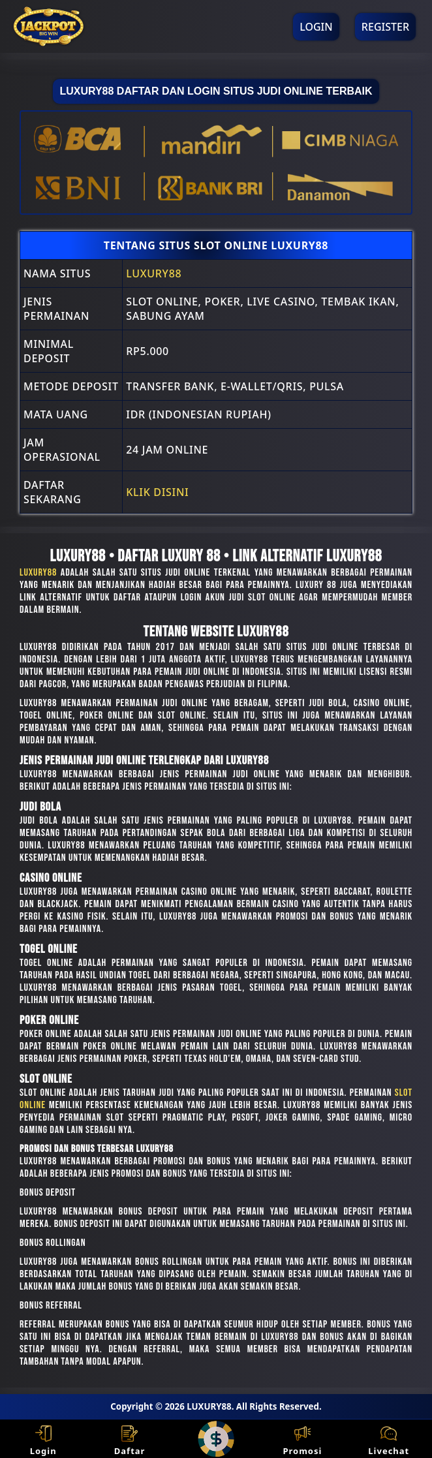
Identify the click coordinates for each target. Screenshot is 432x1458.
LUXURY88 (153, 273)
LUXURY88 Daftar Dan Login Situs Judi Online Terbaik (215, 91)
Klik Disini (157, 492)
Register (385, 27)
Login (316, 27)
